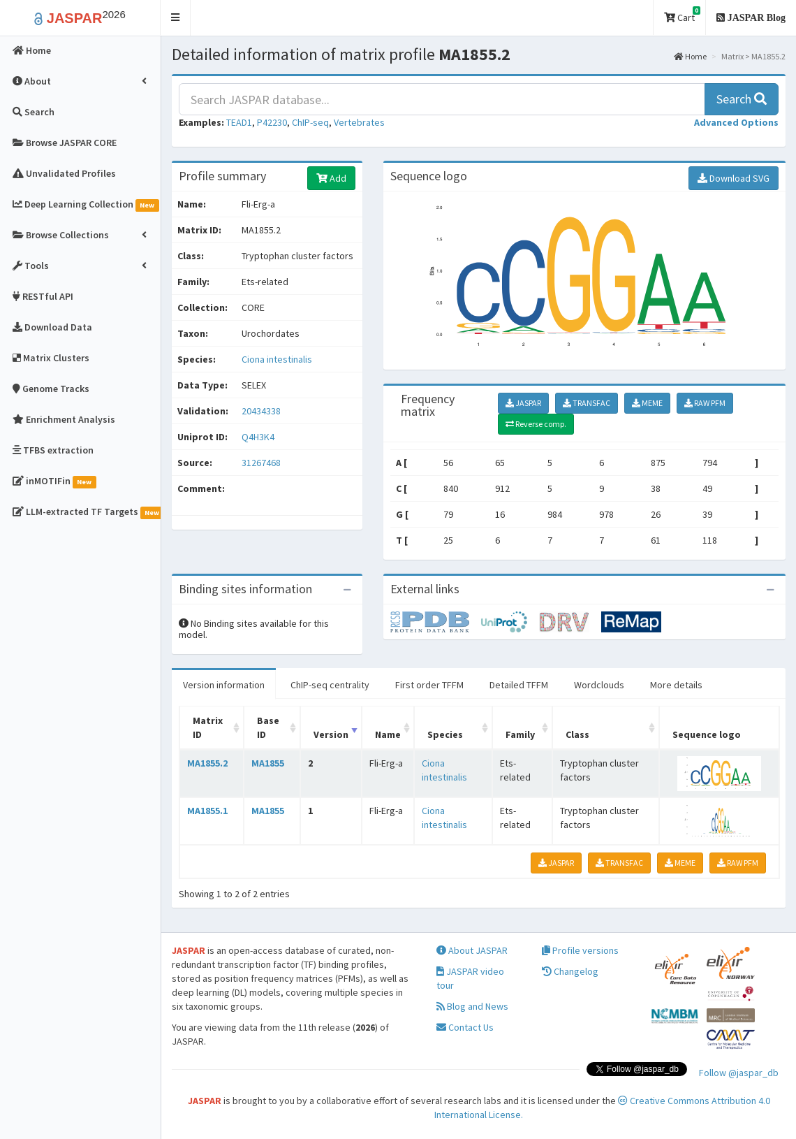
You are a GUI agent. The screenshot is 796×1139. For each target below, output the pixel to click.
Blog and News (472, 1006)
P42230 (272, 122)
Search (741, 99)
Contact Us (465, 1027)
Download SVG (733, 178)
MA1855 (267, 763)
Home (690, 56)
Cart (682, 15)
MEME (647, 403)
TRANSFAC (586, 403)
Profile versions (580, 950)
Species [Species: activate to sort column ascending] (445, 734)
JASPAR (523, 403)
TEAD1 (239, 122)
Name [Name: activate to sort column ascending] (388, 734)
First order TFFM (429, 685)
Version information (224, 685)
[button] (176, 18)
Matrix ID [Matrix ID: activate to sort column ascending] (208, 727)
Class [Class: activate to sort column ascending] (577, 734)
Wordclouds (599, 685)
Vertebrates (359, 122)
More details (676, 685)
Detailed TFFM (518, 685)
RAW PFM (704, 403)
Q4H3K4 (259, 436)
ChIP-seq (310, 122)
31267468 (261, 462)
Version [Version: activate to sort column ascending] (331, 734)
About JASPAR (472, 950)
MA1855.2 (207, 763)
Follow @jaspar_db (739, 1072)
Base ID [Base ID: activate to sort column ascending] (268, 727)
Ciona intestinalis (277, 359)
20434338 (261, 411)
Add (331, 178)
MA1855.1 (207, 810)
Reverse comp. (536, 424)
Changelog (570, 971)
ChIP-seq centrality (329, 685)
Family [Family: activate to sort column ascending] (520, 734)
